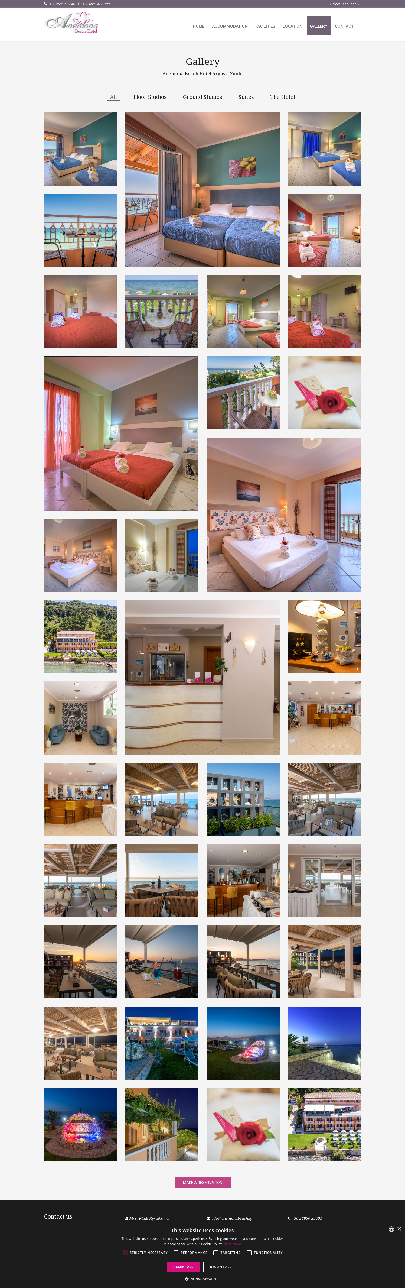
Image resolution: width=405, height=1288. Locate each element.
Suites (246, 97)
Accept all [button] (183, 1266)
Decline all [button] (220, 1266)
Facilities (265, 26)
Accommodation (230, 26)
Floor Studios (150, 97)
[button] (202, 1278)
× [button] (399, 1229)
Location (292, 26)
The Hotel (282, 97)
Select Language (344, 4)
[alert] (202, 1255)
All (113, 97)
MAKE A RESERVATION (202, 1182)
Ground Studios (202, 97)
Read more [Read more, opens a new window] (232, 1244)
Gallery (318, 26)
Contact (344, 26)
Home (198, 26)
